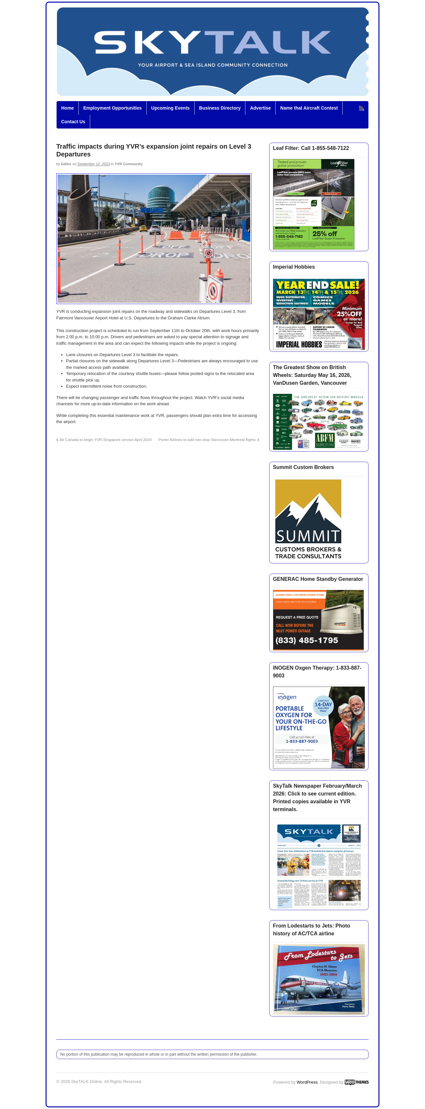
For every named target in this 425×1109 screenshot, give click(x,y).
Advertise (260, 108)
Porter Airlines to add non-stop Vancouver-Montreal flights (207, 439)
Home (67, 108)
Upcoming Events (170, 108)
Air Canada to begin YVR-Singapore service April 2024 (106, 439)
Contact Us (73, 121)
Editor (66, 164)
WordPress (307, 1082)
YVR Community (129, 164)
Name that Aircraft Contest (309, 108)
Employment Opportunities (112, 108)
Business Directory (220, 108)
